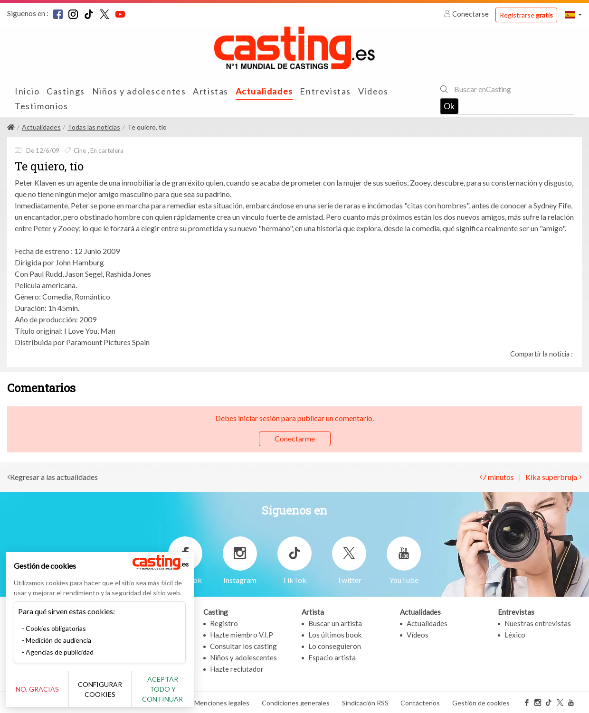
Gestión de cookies (481, 703)
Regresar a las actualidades (54, 476)
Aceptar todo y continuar (171, 694)
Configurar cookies (106, 694)
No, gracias (39, 694)
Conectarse (467, 13)
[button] (573, 14)
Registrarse (526, 15)
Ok (449, 106)
